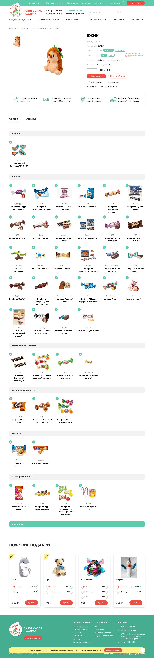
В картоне (118, 20)
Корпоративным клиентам (78, 3)
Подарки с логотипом (104, 636)
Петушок (120, 579)
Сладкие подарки (19, 20)
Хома (14, 579)
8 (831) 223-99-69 (128, 626)
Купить (31, 603)
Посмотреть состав (116, 60)
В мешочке (77, 636)
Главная (12, 28)
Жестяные (77, 639)
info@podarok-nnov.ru (130, 630)
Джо (48, 579)
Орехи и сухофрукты (48, 20)
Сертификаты (101, 629)
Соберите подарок (135, 3)
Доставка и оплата (54, 3)
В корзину (96, 76)
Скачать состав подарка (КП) (103, 86)
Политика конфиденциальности (131, 654)
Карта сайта (109, 654)
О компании (35, 3)
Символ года (73, 20)
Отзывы (31, 118)
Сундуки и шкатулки (81, 642)
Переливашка (87, 579)
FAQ (96, 626)
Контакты (99, 3)
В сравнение (113, 82)
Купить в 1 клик (117, 76)
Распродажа (138, 20)
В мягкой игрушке (97, 20)
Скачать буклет (116, 3)
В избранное (95, 82)
